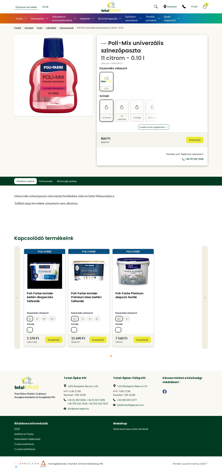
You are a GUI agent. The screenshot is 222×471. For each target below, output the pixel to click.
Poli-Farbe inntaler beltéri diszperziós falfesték (40, 297)
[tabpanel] (86, 200)
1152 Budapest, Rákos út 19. (132, 386)
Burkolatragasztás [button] (107, 18)
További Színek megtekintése (152, 127)
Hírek (45, 6)
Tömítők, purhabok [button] (151, 18)
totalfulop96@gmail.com (130, 404)
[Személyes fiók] (194, 6)
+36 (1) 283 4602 (76, 399)
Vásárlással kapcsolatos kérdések (130, 428)
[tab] (111, 356)
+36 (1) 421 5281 (96, 399)
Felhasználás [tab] (46, 181)
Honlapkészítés (57, 463)
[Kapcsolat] (184, 6)
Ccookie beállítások (24, 449)
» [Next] (205, 297)
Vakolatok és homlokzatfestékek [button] (62, 18)
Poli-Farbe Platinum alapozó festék (129, 295)
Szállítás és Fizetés (24, 433)
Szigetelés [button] (85, 18)
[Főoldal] (111, 6)
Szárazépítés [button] (37, 18)
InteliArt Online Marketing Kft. (86, 463)
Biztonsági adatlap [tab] (67, 181)
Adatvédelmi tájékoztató (27, 438)
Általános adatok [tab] (25, 181)
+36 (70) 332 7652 (98, 403)
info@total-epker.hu (78, 408)
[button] (156, 6)
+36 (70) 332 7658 (77, 403)
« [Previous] (17, 297)
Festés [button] (19, 18)
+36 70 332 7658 (192, 158)
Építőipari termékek (26, 7)
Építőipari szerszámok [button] (131, 18)
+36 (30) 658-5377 (127, 399)
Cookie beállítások (24, 444)
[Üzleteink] (170, 6)
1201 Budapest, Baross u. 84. (83, 386)
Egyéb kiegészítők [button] (170, 18)
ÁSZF (17, 428)
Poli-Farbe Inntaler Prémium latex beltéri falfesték (86, 297)
